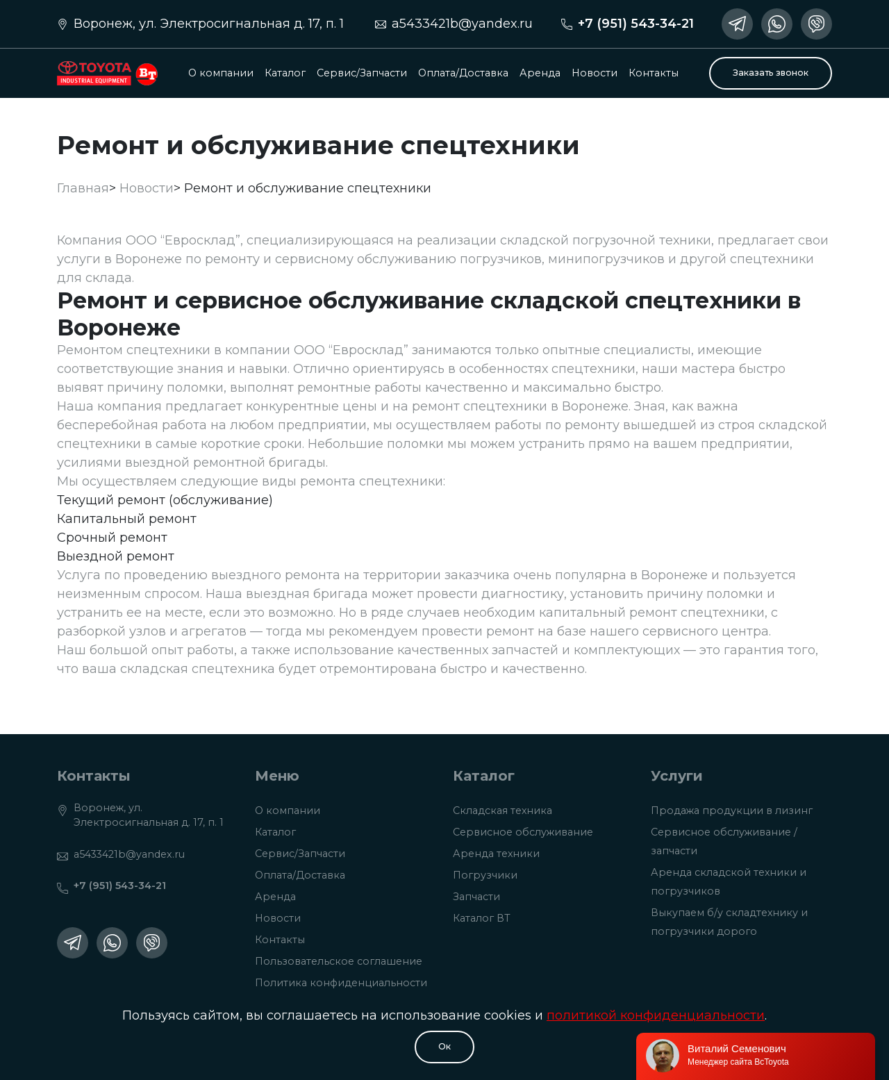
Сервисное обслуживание (523, 832)
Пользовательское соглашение (338, 961)
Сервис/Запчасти (362, 73)
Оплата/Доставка (463, 73)
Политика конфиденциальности (341, 983)
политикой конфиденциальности (656, 1015)
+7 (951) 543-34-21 (636, 23)
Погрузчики (485, 875)
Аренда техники (496, 853)
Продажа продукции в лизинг (732, 810)
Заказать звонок (770, 72)
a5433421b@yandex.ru (462, 23)
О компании (221, 73)
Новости (594, 73)
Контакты (654, 73)
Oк (444, 1046)
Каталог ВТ (481, 918)
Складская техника (502, 810)
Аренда (540, 73)
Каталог (285, 73)
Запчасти (476, 896)
